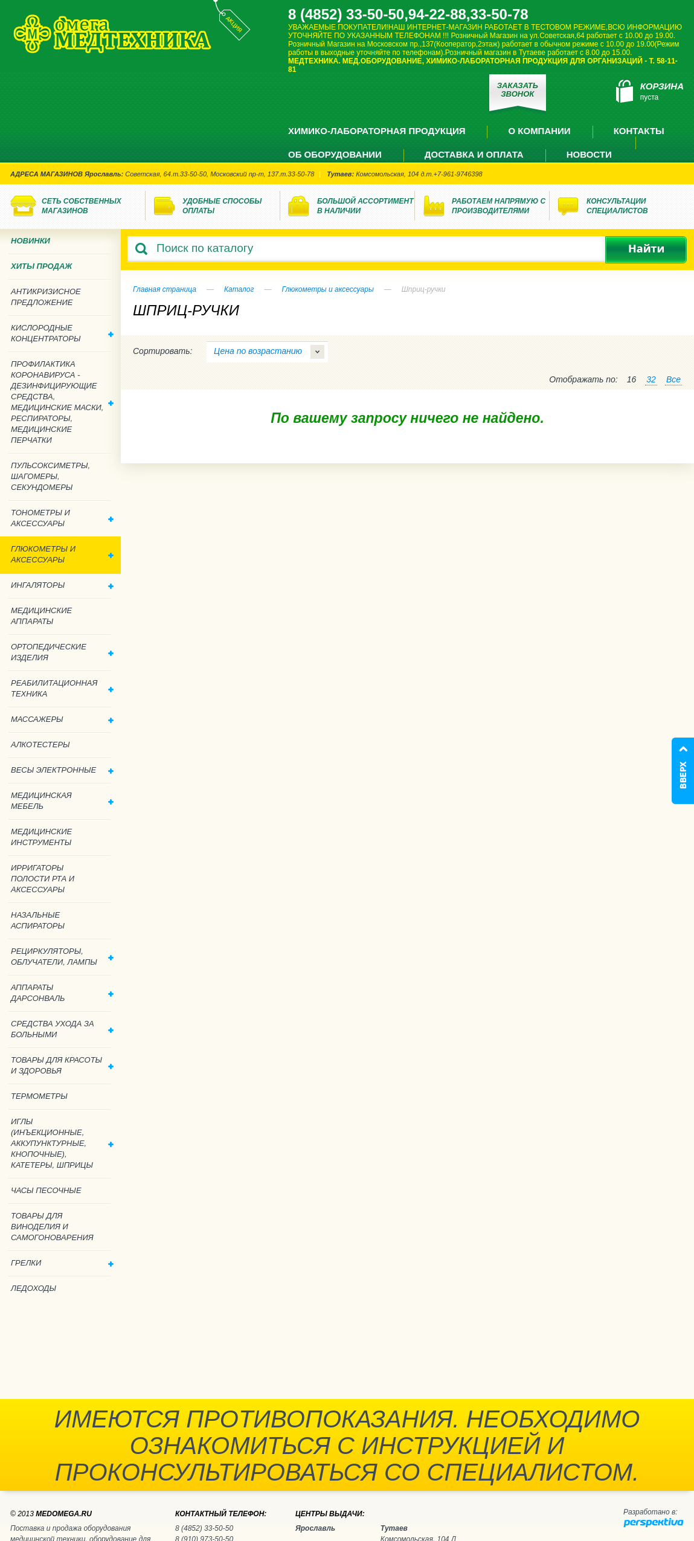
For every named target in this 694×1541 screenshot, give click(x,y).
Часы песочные (46, 1190)
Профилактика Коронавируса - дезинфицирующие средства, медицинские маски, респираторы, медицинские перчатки (62, 402)
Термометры (39, 1096)
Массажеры (62, 719)
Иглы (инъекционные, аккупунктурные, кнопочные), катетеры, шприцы (62, 1143)
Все (673, 379)
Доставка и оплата (474, 154)
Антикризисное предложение (46, 297)
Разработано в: (650, 1512)
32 (651, 379)
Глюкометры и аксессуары (327, 289)
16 (632, 379)
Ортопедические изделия (62, 652)
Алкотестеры (40, 744)
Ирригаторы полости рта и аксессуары (42, 878)
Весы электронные (62, 769)
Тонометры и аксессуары (62, 518)
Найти (646, 249)
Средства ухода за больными (62, 1029)
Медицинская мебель (62, 801)
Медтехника (112, 33)
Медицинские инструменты (41, 837)
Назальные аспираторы (38, 920)
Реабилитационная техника (62, 688)
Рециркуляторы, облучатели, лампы (62, 957)
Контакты (639, 131)
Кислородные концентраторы (62, 333)
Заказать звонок (517, 89)
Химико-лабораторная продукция (376, 131)
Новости (589, 154)
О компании (539, 131)
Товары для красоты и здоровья (62, 1065)
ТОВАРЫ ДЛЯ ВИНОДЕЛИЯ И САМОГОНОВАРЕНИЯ (52, 1226)
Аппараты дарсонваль (62, 993)
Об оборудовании (335, 154)
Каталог (239, 289)
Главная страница (164, 289)
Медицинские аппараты (41, 616)
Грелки (62, 1262)
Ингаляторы (62, 585)
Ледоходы (33, 1288)
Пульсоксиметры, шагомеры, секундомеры (50, 476)
